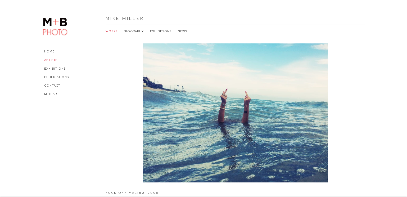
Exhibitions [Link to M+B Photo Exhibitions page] (55, 68)
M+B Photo (55, 26)
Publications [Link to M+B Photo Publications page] (56, 77)
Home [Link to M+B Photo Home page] (49, 51)
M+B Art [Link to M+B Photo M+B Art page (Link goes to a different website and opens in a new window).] (51, 94)
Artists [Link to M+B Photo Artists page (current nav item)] (50, 60)
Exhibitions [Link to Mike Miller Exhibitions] (160, 31)
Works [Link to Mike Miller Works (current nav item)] (111, 31)
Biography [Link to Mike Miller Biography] (134, 31)
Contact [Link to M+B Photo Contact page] (52, 85)
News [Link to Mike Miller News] (182, 31)
